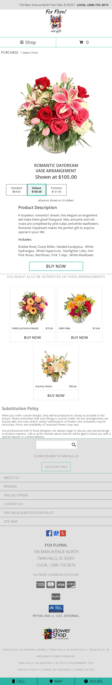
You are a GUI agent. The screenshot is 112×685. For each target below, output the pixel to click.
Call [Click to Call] (18, 681)
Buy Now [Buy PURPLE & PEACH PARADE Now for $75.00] (32, 337)
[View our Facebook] (49, 535)
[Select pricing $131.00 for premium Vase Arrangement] (56, 189)
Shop (28, 42)
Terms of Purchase (57, 669)
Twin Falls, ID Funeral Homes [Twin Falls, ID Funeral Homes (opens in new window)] (24, 649)
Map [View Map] (56, 681)
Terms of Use (84, 669)
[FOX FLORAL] (56, 32)
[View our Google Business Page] (56, 535)
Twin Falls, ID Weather (35, 663)
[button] (56, 608)
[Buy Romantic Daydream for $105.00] (56, 266)
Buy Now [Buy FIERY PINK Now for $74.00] (79, 337)
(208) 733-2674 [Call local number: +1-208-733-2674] (97, 5)
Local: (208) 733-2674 (56, 565)
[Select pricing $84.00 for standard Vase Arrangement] (16, 189)
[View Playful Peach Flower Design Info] (56, 364)
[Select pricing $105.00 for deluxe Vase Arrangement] (37, 189)
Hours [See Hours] (93, 681)
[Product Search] (56, 444)
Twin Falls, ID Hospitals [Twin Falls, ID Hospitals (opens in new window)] (68, 649)
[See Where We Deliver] (56, 466)
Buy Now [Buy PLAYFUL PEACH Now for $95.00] (56, 395)
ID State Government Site (74, 663)
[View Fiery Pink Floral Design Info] (79, 306)
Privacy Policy (28, 669)
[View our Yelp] (63, 535)
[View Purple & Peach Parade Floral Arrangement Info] (32, 306)
